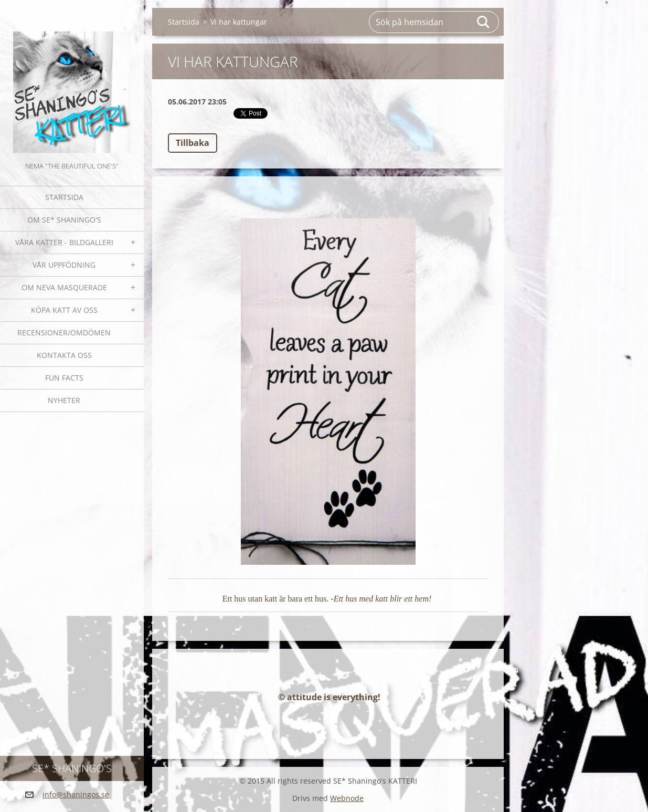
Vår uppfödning (64, 265)
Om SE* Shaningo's (64, 220)
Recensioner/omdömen (64, 333)
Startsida (64, 197)
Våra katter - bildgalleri (64, 242)
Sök (484, 22)
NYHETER (64, 400)
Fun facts (64, 378)
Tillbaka (192, 143)
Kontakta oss (64, 355)
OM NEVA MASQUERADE (64, 287)
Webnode (347, 798)
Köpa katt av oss (64, 310)
